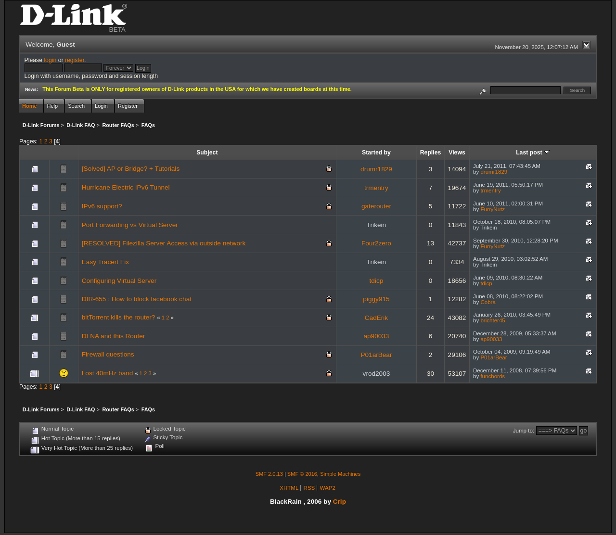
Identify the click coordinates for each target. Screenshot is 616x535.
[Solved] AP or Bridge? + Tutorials (131, 168)
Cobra (487, 302)
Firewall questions (108, 354)
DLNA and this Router (113, 336)
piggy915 (376, 299)
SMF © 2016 (302, 474)
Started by (376, 152)
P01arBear (376, 354)
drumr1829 (376, 169)
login (50, 60)
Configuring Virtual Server (119, 280)
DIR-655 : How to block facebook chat (137, 299)
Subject (207, 152)
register (74, 60)
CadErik (376, 317)
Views (457, 152)
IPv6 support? (102, 206)
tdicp (377, 280)
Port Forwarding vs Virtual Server (130, 225)
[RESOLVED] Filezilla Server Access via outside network (163, 243)
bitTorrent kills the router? (118, 317)
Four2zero (376, 243)
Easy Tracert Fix (105, 262)
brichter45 (492, 320)
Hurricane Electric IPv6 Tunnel (126, 187)
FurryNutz (492, 209)
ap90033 (376, 336)
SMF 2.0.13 (269, 474)
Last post (533, 152)
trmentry (376, 187)
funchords (492, 376)
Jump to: (523, 430)
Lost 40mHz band (107, 373)
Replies (430, 152)
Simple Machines (340, 474)
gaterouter (376, 206)
